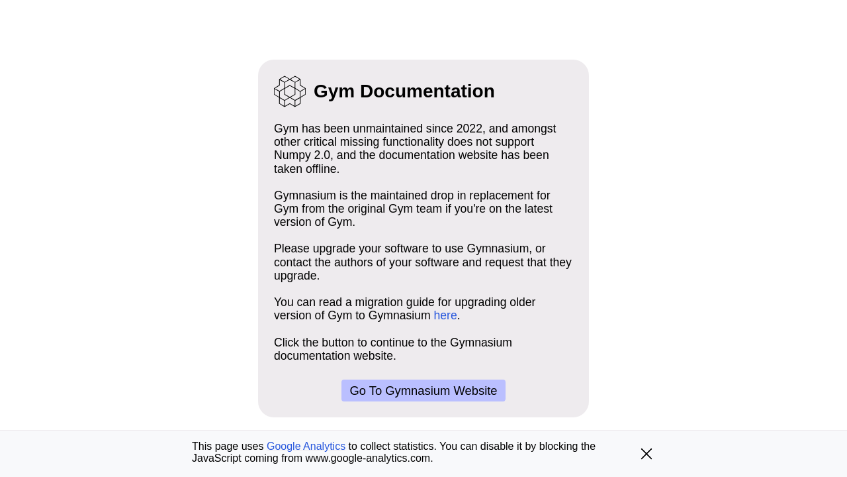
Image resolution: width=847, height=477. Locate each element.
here (445, 315)
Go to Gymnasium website (423, 391)
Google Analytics (306, 446)
